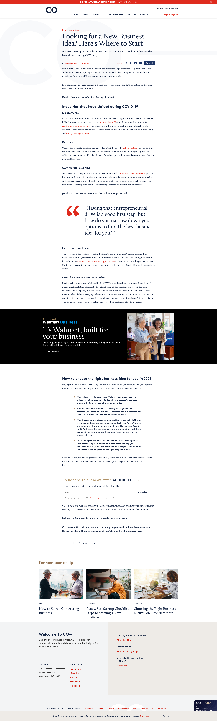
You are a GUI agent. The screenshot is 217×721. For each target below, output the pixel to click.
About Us (100, 709)
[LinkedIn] (135, 63)
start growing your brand (78, 134)
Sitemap (144, 709)
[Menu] (40, 10)
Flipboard (75, 685)
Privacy (111, 709)
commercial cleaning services (132, 174)
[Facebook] (126, 63)
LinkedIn (74, 673)
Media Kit (122, 665)
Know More (144, 716)
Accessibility (123, 709)
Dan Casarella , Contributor (77, 63)
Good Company (113, 14)
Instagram (75, 668)
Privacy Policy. (94, 498)
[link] (153, 15)
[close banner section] (211, 2)
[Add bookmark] (149, 63)
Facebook (75, 681)
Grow (95, 14)
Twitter (74, 677)
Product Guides (138, 14)
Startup (74, 30)
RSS (153, 709)
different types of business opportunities (96, 261)
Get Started (53, 351)
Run (85, 14)
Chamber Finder (125, 640)
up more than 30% (107, 122)
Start (74, 14)
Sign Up (174, 15)
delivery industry (131, 148)
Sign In (167, 15)
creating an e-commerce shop (76, 126)
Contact (89, 709)
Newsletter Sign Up (127, 651)
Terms (134, 709)
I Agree (165, 716)
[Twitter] (130, 63)
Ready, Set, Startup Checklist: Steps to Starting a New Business (108, 613)
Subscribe (142, 492)
